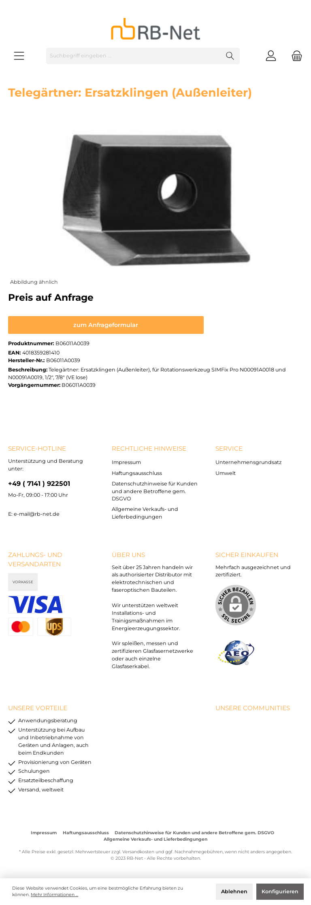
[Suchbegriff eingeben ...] (133, 56)
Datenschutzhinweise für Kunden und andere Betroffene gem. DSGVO (155, 491)
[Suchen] (230, 56)
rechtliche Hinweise (149, 448)
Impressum (126, 462)
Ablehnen (234, 891)
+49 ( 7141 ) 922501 (39, 483)
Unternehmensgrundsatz (248, 462)
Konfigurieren (280, 891)
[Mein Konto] (271, 56)
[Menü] (19, 56)
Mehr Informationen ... (54, 894)
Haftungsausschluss (137, 473)
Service (229, 448)
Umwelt (225, 473)
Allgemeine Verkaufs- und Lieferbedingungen (155, 839)
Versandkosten (138, 851)
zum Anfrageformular (105, 325)
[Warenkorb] (294, 56)
